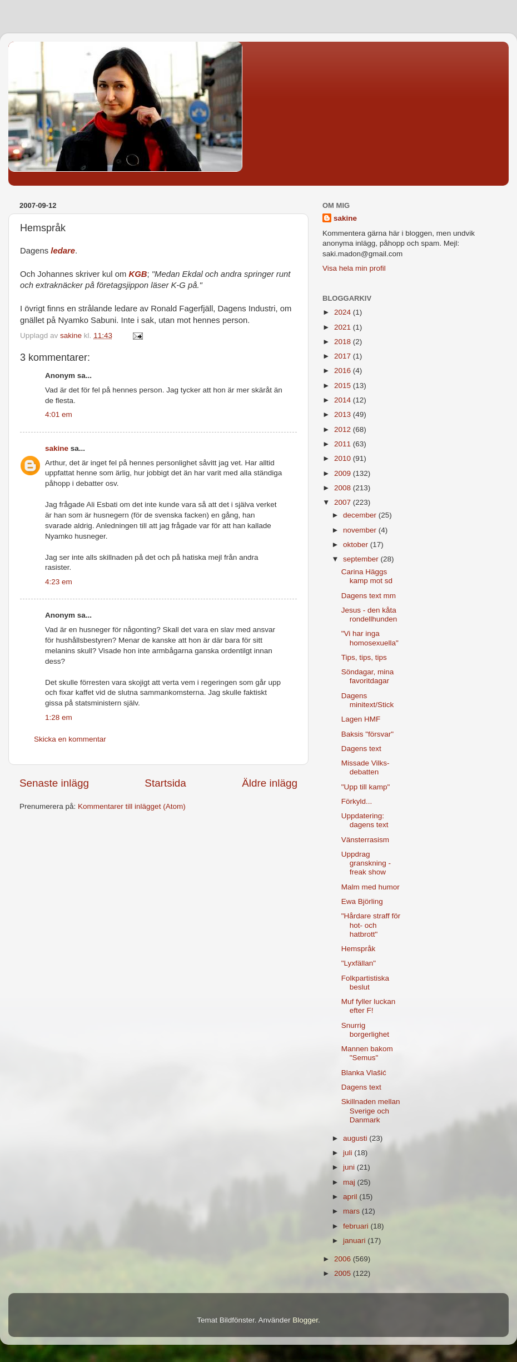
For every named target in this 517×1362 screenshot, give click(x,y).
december (361, 515)
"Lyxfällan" (358, 963)
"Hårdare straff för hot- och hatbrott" (371, 925)
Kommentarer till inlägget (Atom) (132, 806)
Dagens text (361, 748)
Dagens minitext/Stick (367, 700)
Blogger (305, 1320)
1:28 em (58, 717)
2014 (343, 400)
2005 (343, 1273)
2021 (343, 327)
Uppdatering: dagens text (365, 820)
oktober (356, 544)
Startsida (165, 783)
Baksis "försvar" (367, 734)
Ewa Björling (362, 901)
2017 (343, 356)
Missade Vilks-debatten (365, 767)
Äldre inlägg (269, 783)
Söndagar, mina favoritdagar (367, 676)
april (351, 1196)
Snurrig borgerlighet (365, 1029)
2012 (343, 429)
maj (350, 1182)
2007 (343, 502)
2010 (343, 458)
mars (352, 1211)
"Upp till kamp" (365, 787)
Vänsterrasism (365, 840)
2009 (343, 473)
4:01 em (58, 414)
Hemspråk (358, 949)
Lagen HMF (361, 719)
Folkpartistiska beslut (365, 982)
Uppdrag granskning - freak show (366, 863)
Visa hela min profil (354, 268)
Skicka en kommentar (70, 739)
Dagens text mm (368, 595)
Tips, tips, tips (364, 657)
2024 (343, 312)
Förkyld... (356, 801)
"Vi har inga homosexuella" (370, 638)
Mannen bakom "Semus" (367, 1053)
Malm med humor (370, 887)
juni (350, 1167)
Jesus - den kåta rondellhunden (369, 614)
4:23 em (58, 582)
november (361, 530)
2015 (343, 385)
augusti (356, 1138)
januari (355, 1240)
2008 (343, 488)
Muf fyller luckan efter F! (368, 1006)
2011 (343, 444)
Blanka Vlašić (363, 1072)
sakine (56, 448)
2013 (343, 414)
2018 (343, 341)
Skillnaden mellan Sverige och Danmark (370, 1110)
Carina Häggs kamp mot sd (366, 576)
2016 (343, 370)
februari (357, 1226)
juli (348, 1153)
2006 (343, 1259)
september (362, 559)
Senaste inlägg (54, 783)
